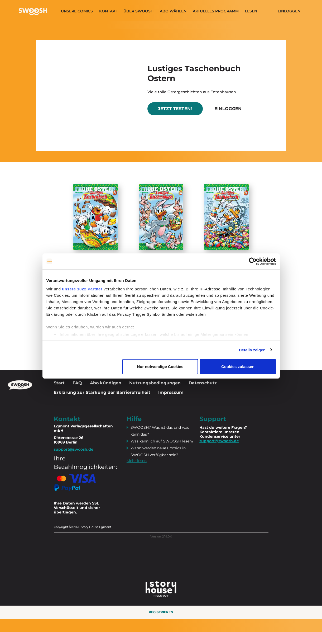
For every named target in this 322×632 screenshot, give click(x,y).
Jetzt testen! (175, 108)
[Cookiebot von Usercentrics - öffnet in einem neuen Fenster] (253, 261)
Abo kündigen (105, 382)
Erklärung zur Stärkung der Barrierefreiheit (102, 392)
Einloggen (289, 11)
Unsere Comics (77, 11)
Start (59, 382)
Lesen (251, 11)
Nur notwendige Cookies (160, 366)
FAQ (77, 382)
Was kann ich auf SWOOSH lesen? (162, 441)
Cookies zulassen (237, 366)
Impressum (171, 392)
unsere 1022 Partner (82, 289)
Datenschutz (203, 382)
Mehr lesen (137, 460)
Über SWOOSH (138, 11)
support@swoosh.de (219, 440)
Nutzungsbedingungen (155, 382)
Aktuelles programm (216, 11)
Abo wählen (173, 11)
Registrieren (161, 612)
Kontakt (108, 11)
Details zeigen (252, 350)
